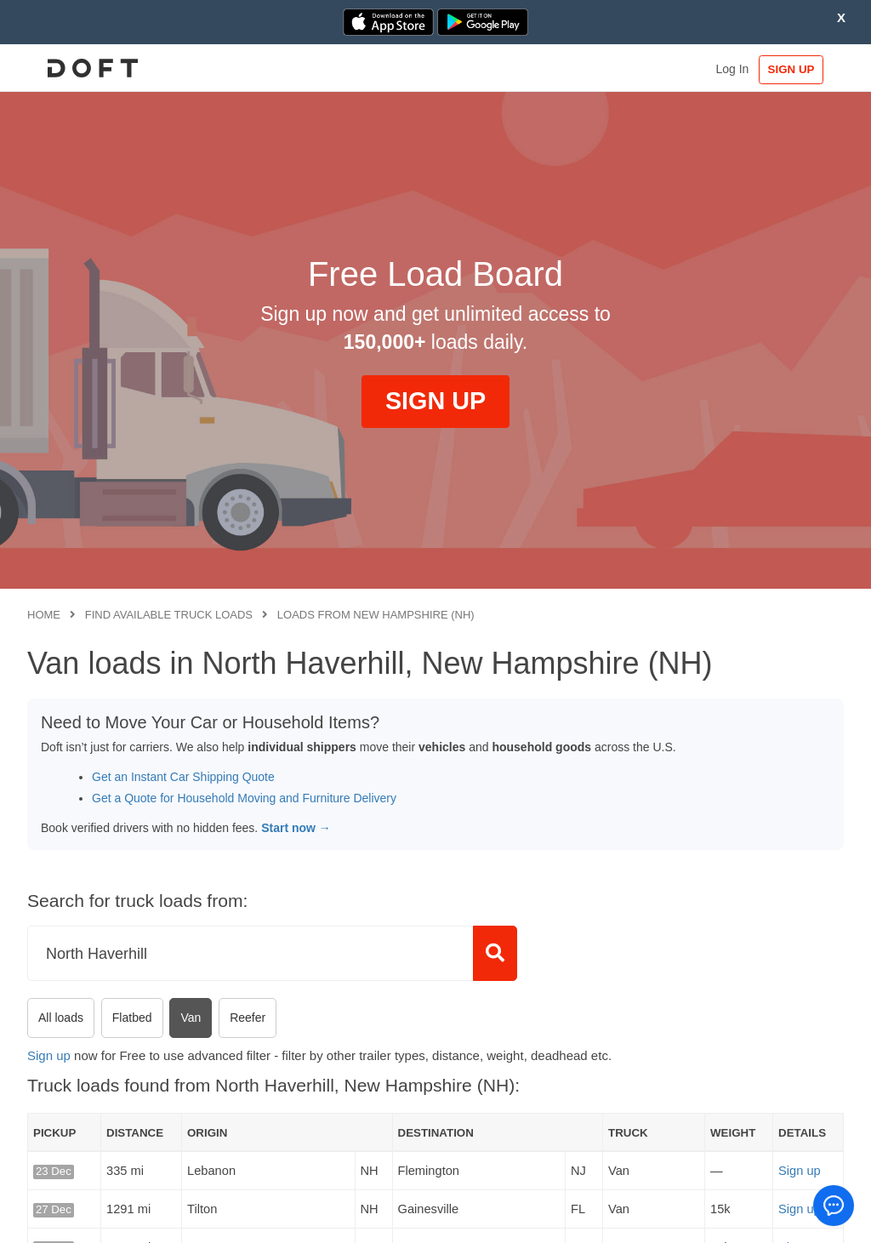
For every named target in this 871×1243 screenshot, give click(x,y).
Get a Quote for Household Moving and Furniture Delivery (244, 798)
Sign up (49, 1055)
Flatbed (132, 1017)
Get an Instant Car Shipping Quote (183, 777)
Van (190, 1017)
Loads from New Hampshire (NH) (376, 614)
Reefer (247, 1017)
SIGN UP (791, 69)
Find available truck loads (169, 614)
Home (43, 614)
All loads (60, 1017)
